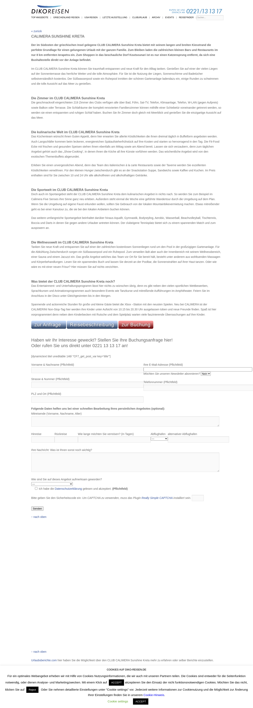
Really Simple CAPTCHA (157, 497)
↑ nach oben (38, 516)
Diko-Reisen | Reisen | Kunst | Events (130, 9)
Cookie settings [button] (118, 701)
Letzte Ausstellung (114, 17)
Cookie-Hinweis (154, 695)
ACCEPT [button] (116, 682)
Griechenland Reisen (66, 17)
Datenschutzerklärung (68, 488)
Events (169, 17)
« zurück (36, 31)
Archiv (156, 17)
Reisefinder (186, 17)
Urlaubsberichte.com (44, 660)
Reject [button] (32, 689)
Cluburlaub (139, 17)
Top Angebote (39, 17)
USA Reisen (90, 17)
